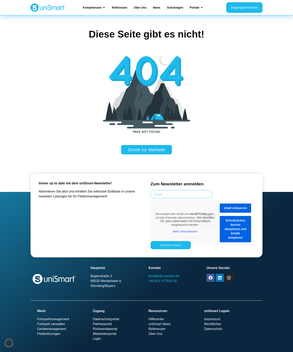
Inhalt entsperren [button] (235, 208)
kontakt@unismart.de (164, 276)
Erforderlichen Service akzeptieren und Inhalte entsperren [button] (235, 229)
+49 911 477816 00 (163, 281)
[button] (9, 343)
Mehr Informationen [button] (185, 231)
